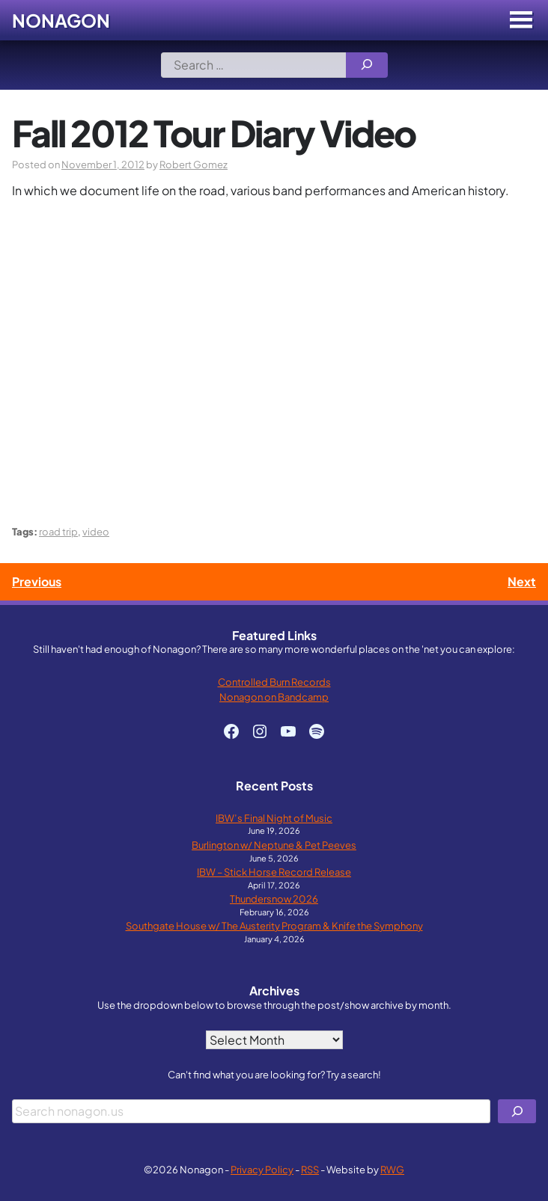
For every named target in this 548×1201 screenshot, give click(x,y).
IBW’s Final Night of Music (274, 817)
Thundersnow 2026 (274, 898)
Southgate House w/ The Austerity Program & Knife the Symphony (274, 925)
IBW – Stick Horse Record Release (274, 871)
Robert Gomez (193, 164)
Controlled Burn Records (274, 681)
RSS (310, 1169)
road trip (58, 531)
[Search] (367, 65)
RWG (392, 1169)
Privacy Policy (262, 1169)
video (95, 531)
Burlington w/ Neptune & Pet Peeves (274, 844)
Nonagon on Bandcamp (274, 696)
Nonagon (61, 20)
